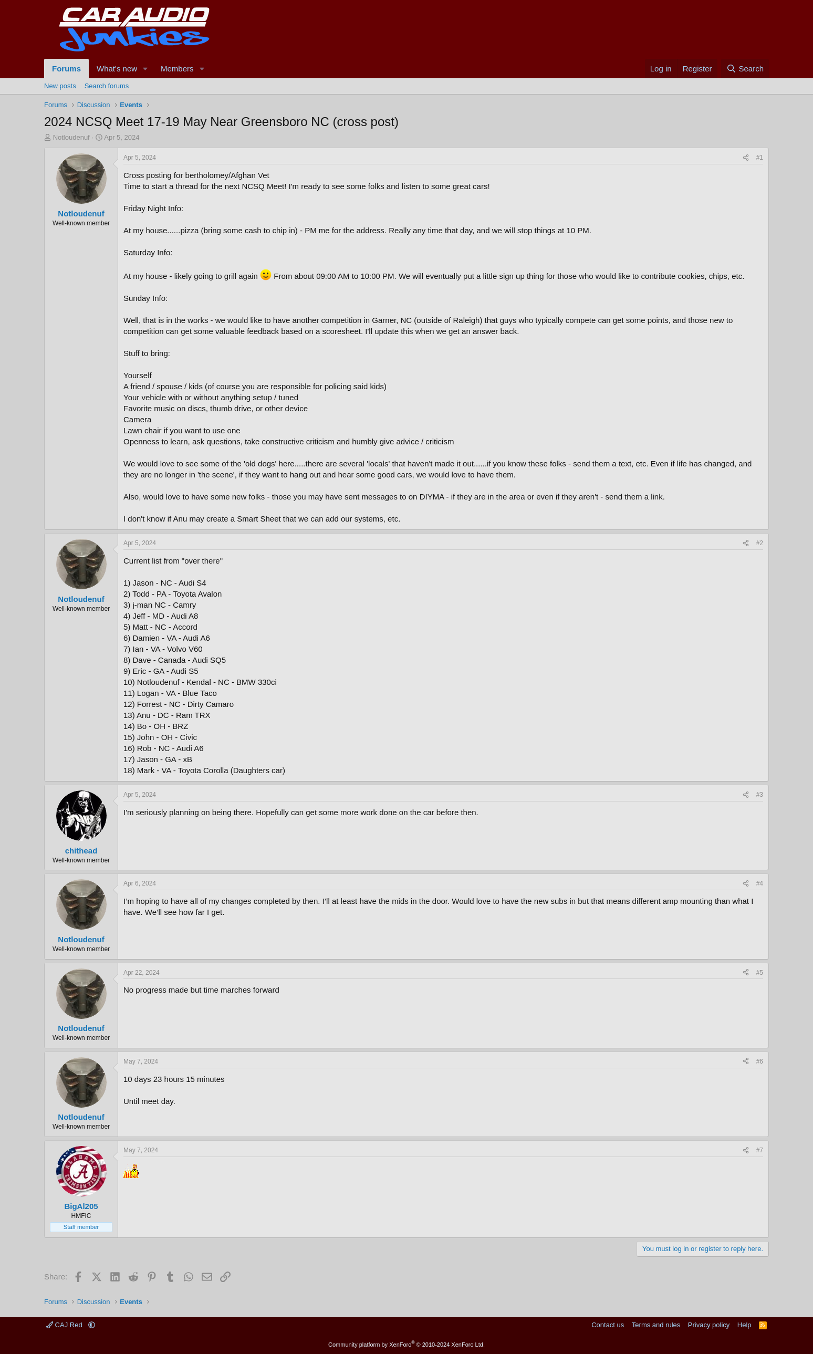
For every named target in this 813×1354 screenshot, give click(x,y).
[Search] (745, 68)
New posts (60, 86)
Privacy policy (708, 1325)
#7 (759, 1150)
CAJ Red (65, 1325)
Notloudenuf (71, 137)
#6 (759, 1061)
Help (744, 1325)
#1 (759, 157)
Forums (66, 68)
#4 (759, 883)
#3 (759, 794)
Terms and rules (656, 1325)
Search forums (107, 86)
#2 (759, 543)
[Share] (746, 158)
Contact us (607, 1325)
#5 (759, 972)
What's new (117, 68)
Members (177, 68)
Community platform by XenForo (406, 1344)
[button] (145, 68)
